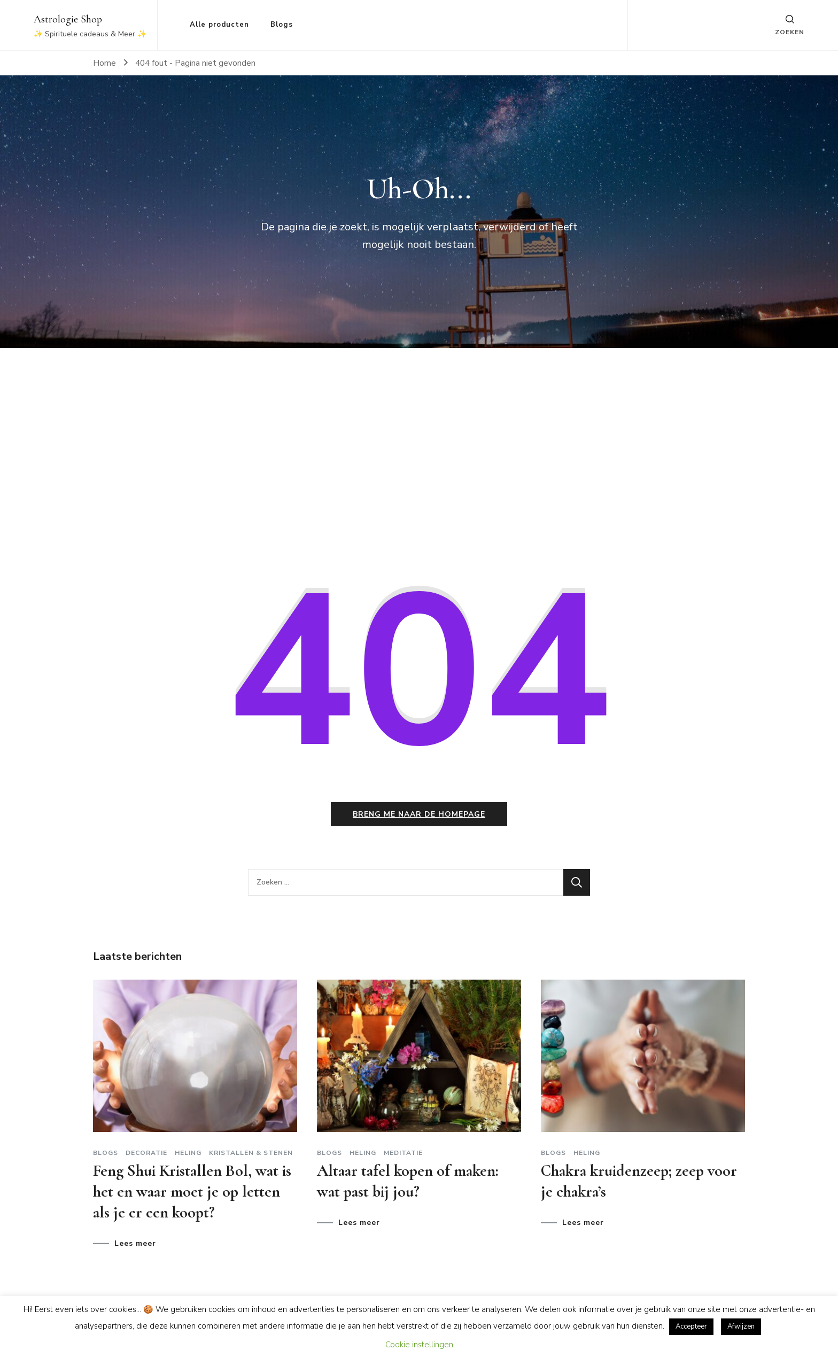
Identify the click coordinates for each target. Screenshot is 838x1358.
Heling (188, 1153)
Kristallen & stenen (251, 1153)
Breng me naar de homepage (419, 814)
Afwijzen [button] (741, 1326)
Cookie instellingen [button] (419, 1344)
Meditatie (403, 1153)
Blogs (281, 24)
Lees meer (135, 1243)
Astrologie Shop (68, 19)
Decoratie (146, 1153)
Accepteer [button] (691, 1326)
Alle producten (219, 24)
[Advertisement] (419, 457)
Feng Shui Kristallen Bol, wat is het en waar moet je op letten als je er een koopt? (192, 1191)
